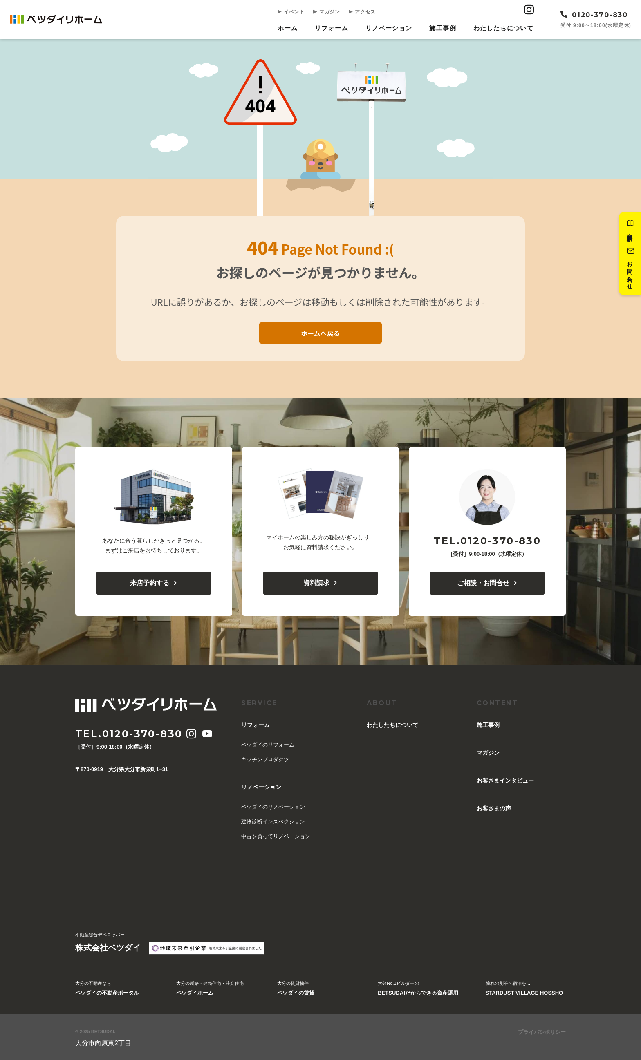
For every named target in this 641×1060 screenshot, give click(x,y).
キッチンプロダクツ (265, 759)
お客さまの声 (494, 808)
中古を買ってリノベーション (275, 836)
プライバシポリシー (542, 1032)
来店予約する (154, 583)
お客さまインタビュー (505, 780)
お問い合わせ (629, 268)
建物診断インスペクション (273, 821)
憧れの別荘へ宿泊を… (524, 988)
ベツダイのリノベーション (273, 807)
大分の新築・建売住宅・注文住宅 (210, 988)
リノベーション (390, 28)
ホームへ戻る (320, 333)
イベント (293, 11)
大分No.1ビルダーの (418, 988)
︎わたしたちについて (503, 28)
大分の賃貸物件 (295, 988)
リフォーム (333, 28)
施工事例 (443, 28)
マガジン (328, 11)
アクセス (363, 11)
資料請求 (629, 226)
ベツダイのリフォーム (267, 744)
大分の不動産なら (107, 988)
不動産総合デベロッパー (108, 943)
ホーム (290, 28)
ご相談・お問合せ (487, 583)
